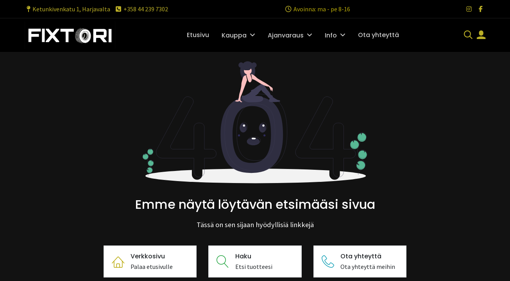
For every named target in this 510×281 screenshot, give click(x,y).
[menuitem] (198, 35)
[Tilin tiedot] (481, 35)
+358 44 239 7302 (141, 9)
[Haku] (468, 35)
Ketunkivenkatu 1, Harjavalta (67, 9)
